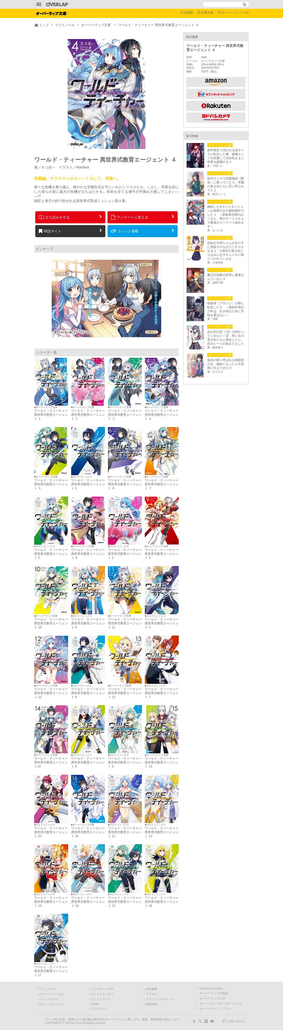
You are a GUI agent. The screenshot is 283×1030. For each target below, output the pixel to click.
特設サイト (50, 231)
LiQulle (95, 1004)
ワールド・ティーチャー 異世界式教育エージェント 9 (162, 553)
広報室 (188, 12)
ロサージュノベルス (51, 994)
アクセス (151, 994)
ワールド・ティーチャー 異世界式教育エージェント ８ (88, 553)
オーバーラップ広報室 (214, 993)
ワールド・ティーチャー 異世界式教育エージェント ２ (88, 414)
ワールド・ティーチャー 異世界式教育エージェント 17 (51, 971)
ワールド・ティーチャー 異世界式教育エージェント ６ (125, 484)
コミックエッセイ (102, 994)
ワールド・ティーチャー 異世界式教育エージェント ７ (162, 484)
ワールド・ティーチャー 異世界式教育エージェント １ (51, 414)
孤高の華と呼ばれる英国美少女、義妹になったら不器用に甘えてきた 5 (225, 364)
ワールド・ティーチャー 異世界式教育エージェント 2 (51, 553)
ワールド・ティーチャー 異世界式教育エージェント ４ (162, 414)
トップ (44, 25)
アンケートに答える (129, 217)
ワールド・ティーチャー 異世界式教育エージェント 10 (51, 623)
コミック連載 (124, 231)
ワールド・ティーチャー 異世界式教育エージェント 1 (88, 484)
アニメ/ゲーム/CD (102, 989)
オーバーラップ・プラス (215, 1008)
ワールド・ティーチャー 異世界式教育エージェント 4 (88, 623)
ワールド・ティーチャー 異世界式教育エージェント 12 (51, 693)
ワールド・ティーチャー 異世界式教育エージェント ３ (125, 414)
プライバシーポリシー (160, 999)
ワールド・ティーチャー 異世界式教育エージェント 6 (88, 693)
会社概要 (151, 989)
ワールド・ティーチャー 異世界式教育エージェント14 (51, 762)
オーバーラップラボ (235, 12)
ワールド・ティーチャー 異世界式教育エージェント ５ (51, 484)
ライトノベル (65, 25)
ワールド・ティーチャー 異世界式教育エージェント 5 (162, 623)
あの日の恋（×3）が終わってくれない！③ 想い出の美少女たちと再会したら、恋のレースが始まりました (225, 337)
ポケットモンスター (51, 1004)
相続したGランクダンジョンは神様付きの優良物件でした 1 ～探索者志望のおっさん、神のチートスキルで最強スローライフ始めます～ (225, 216)
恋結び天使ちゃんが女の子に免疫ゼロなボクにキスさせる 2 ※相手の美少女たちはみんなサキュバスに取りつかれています (225, 250)
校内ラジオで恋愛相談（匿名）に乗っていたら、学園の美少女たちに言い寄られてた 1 (225, 184)
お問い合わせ (236, 1021)
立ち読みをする (54, 217)
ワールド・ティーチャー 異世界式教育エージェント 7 (162, 693)
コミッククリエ (101, 999)
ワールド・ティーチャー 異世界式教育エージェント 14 (88, 901)
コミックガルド (48, 999)
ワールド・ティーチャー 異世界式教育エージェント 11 (125, 623)
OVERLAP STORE (211, 988)
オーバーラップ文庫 (96, 25)
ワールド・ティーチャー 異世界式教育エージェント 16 (88, 832)
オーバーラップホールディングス (221, 1003)
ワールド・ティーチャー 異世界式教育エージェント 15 (162, 762)
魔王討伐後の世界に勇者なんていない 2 (225, 277)
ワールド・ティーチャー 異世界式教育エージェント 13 (125, 693)
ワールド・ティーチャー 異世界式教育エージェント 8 (89, 762)
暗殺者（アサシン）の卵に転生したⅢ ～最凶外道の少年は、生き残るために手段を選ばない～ (225, 309)
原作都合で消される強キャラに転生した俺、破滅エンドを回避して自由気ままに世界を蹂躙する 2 (225, 156)
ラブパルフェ (99, 1008)
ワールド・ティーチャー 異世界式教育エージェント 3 (125, 553)
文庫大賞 (207, 12)
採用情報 (151, 1004)
